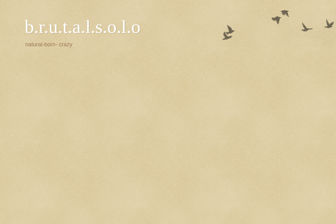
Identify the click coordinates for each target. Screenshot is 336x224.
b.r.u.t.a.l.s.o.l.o (83, 26)
